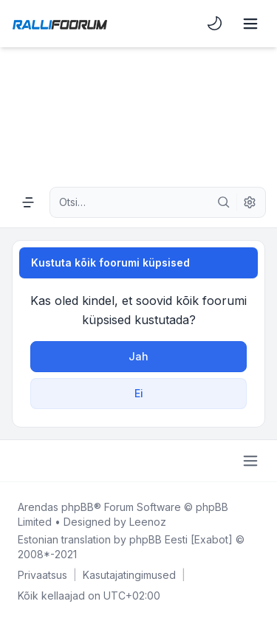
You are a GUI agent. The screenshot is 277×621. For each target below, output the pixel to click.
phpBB (77, 507)
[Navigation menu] (28, 202)
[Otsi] (223, 202)
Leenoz (147, 521)
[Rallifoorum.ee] (60, 23)
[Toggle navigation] (250, 23)
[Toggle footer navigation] (250, 461)
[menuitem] (215, 23)
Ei (138, 393)
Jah (138, 356)
